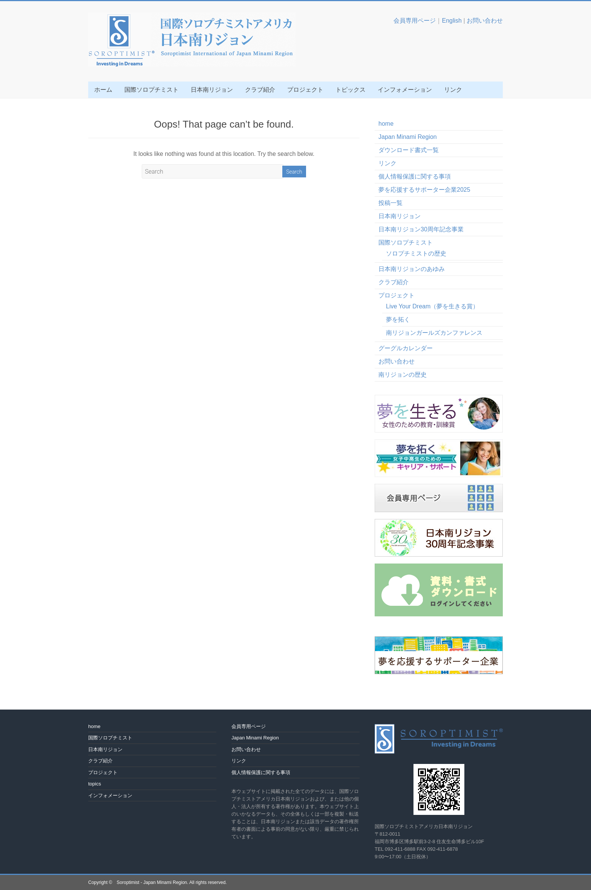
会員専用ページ (414, 20)
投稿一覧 (390, 203)
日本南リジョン (212, 89)
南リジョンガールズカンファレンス (434, 333)
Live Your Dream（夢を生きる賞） (432, 306)
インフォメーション (405, 89)
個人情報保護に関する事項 (414, 176)
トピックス (350, 89)
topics (94, 784)
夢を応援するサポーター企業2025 (424, 189)
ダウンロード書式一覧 (408, 150)
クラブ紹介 (260, 89)
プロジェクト (305, 89)
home (385, 123)
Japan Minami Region (407, 137)
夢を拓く (398, 319)
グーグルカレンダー (405, 348)
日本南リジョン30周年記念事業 (421, 229)
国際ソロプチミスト (151, 89)
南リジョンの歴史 (402, 374)
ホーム (103, 89)
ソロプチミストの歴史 (416, 253)
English (451, 20)
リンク (453, 89)
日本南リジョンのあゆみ (411, 269)
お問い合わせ (485, 20)
